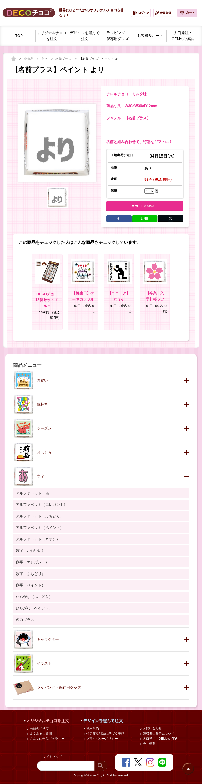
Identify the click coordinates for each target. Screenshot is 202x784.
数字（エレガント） (32, 562)
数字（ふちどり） (30, 574)
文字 (44, 59)
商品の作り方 (39, 728)
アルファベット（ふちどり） (40, 516)
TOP (19, 36)
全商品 (29, 59)
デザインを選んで (84, 36)
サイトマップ (52, 756)
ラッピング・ (118, 36)
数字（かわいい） (30, 550)
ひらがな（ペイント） (34, 608)
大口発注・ (183, 36)
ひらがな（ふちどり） (34, 597)
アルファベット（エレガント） (41, 504)
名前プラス (63, 59)
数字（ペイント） (30, 585)
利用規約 (92, 728)
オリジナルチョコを (52, 36)
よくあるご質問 (40, 733)
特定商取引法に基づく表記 (104, 733)
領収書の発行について (158, 733)
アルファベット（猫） (34, 493)
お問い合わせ (152, 728)
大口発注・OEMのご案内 (160, 738)
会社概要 (148, 743)
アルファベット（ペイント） (40, 527)
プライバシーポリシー (101, 738)
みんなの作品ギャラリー (46, 738)
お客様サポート (150, 36)
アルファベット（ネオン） (38, 539)
